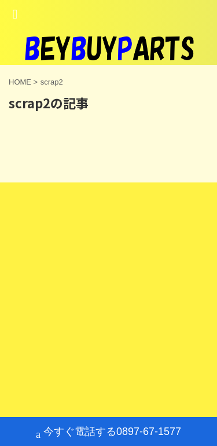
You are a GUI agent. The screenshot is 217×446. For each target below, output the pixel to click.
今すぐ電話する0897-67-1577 (108, 433)
